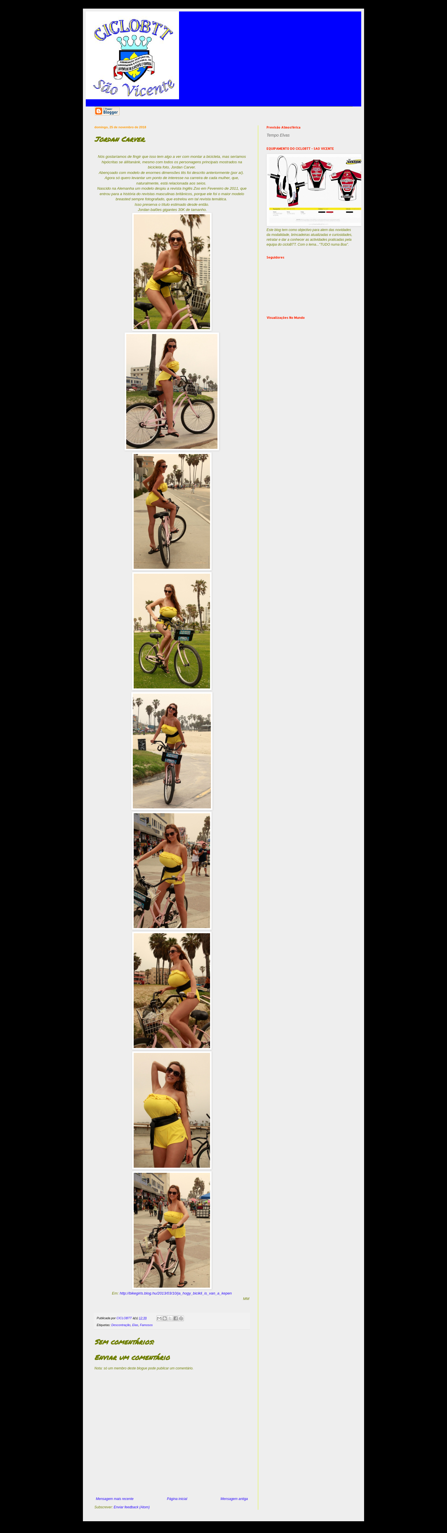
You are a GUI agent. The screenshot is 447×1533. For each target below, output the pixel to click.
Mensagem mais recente (114, 1499)
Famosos (146, 1325)
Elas (135, 1325)
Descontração (121, 1325)
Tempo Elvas (278, 135)
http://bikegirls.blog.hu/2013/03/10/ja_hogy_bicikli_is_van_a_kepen (176, 1293)
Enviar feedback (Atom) (131, 1507)
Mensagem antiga (234, 1499)
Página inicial (177, 1499)
